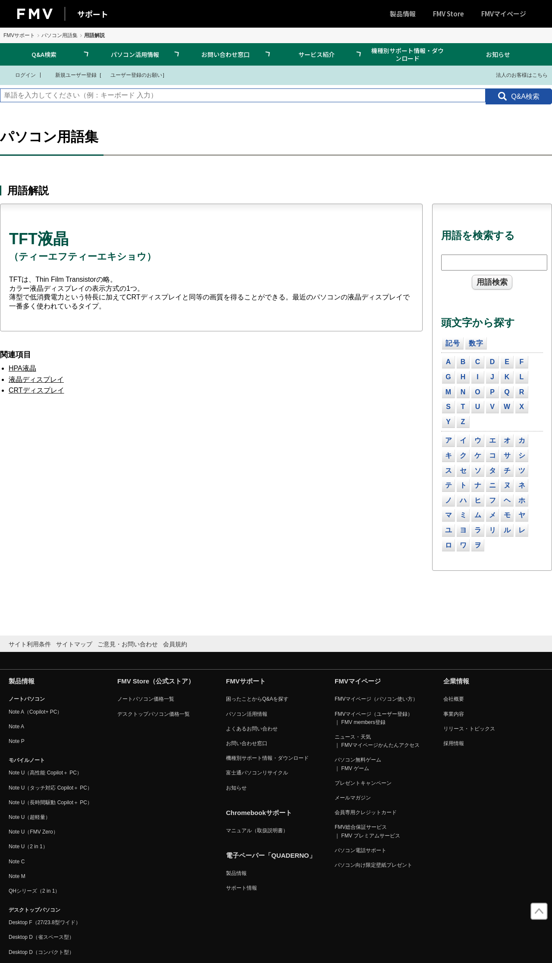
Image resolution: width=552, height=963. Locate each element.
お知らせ (498, 54)
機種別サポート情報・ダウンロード (407, 54)
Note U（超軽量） (29, 817)
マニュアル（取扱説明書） (257, 831)
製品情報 (403, 13)
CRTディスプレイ (36, 390)
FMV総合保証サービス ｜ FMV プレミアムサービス (367, 831)
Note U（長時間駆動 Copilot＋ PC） (50, 802)
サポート (92, 13)
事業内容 (453, 714)
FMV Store (448, 13)
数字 (476, 343)
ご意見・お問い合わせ (127, 644)
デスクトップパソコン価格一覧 (153, 714)
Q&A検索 (43, 54)
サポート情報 (241, 888)
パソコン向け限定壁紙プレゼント (373, 865)
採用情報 (453, 743)
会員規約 (175, 644)
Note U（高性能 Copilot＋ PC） (45, 773)
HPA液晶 (22, 368)
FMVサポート (19, 35)
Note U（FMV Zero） (33, 832)
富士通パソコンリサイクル (257, 773)
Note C (17, 862)
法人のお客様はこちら (516, 74)
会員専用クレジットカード (366, 812)
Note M (17, 876)
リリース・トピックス (469, 729)
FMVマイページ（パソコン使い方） (376, 699)
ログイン (20, 74)
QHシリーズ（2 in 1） (34, 891)
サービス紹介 (316, 54)
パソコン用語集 (59, 35)
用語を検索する (478, 235)
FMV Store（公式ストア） (155, 681)
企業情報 (456, 681)
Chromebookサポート (259, 812)
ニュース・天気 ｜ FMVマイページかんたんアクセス (377, 741)
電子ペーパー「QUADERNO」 (271, 855)
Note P (17, 741)
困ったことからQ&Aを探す (257, 699)
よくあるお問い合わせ (252, 729)
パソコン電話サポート (360, 850)
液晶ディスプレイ (36, 379)
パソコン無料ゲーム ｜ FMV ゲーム (358, 764)
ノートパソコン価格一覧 (145, 699)
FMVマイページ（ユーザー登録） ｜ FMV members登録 (374, 718)
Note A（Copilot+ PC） (35, 712)
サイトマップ (74, 644)
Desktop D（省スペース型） (41, 937)
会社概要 (453, 699)
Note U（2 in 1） (28, 846)
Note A (16, 727)
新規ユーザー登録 (70, 74)
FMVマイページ (503, 13)
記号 (452, 343)
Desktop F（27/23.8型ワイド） (45, 922)
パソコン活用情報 (135, 54)
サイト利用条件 (30, 644)
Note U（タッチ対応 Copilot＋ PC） (50, 788)
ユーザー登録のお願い (132, 74)
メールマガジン (353, 798)
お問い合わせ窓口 (225, 54)
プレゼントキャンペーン (363, 783)
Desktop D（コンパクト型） (41, 952)
